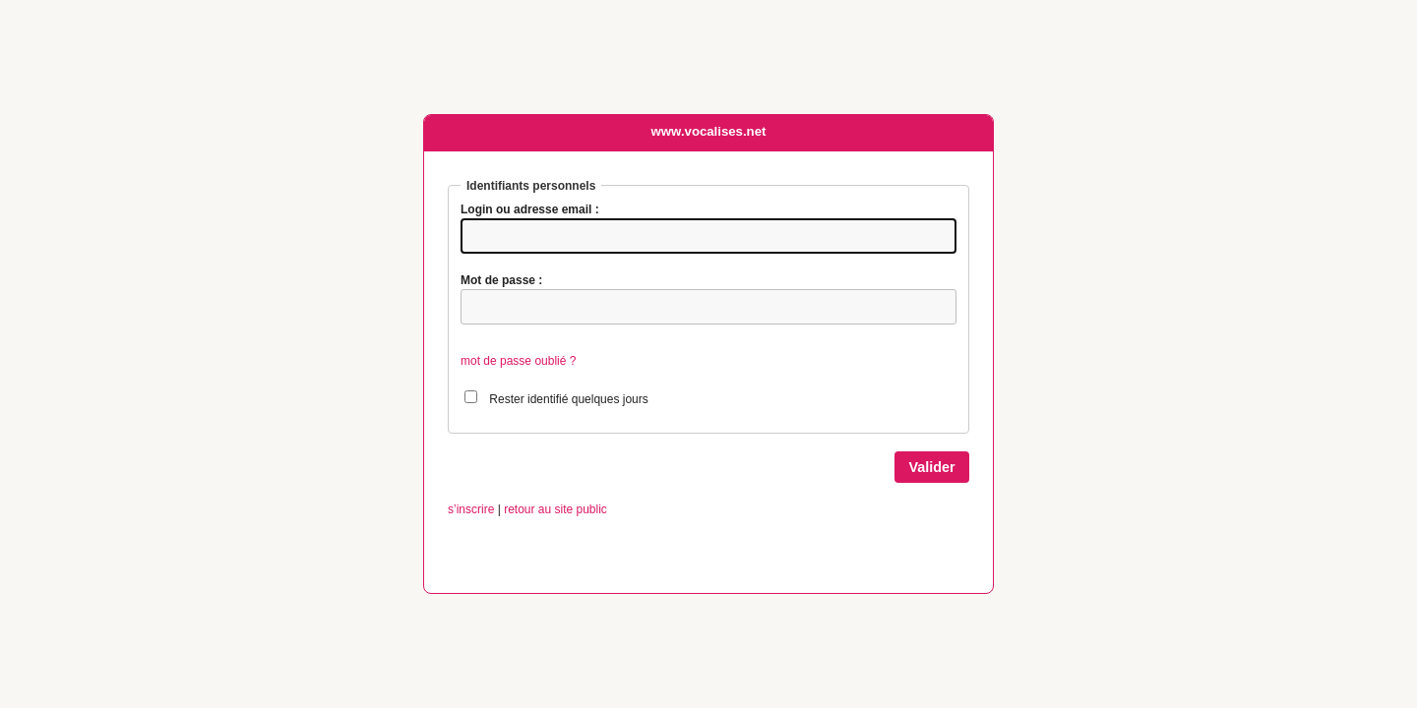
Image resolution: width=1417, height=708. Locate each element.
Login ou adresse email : (530, 209)
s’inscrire (471, 509)
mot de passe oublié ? (518, 361)
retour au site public (555, 509)
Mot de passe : (501, 280)
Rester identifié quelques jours (568, 399)
